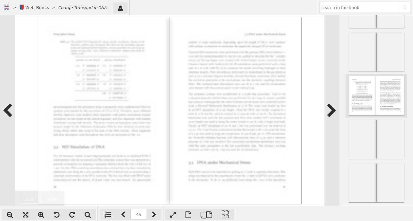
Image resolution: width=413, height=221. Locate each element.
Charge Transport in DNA (82, 7)
